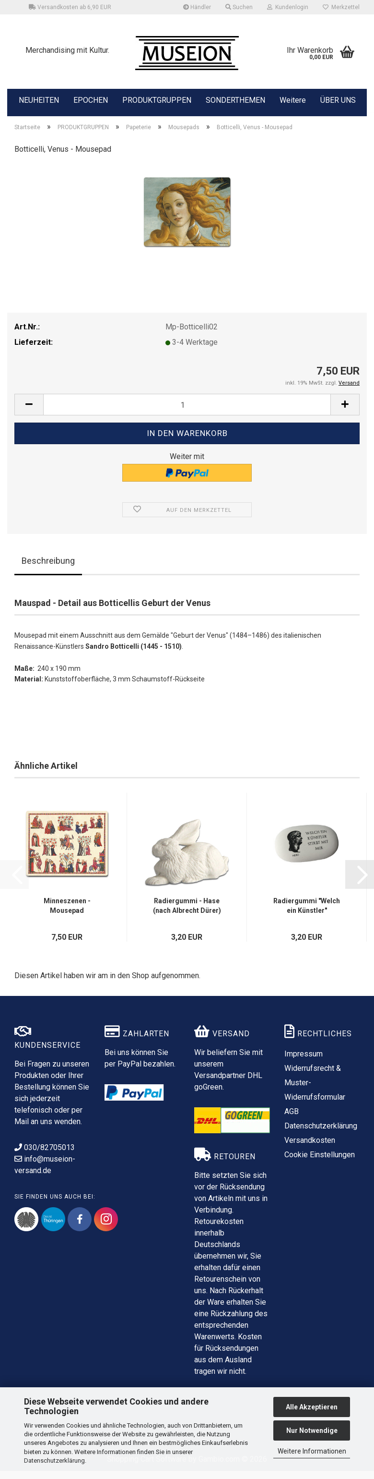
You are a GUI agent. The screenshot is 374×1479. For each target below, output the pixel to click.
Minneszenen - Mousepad (67, 913)
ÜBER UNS (338, 100)
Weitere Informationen (312, 1451)
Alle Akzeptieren (312, 1407)
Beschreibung (48, 569)
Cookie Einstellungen (319, 1162)
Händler (197, 7)
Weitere (293, 99)
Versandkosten (309, 1148)
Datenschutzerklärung (54, 1460)
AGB (291, 1119)
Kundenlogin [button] (287, 7)
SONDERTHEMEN (235, 99)
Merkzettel (341, 7)
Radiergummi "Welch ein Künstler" (306, 913)
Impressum (303, 1062)
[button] (28, 413)
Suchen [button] (239, 7)
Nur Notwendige (312, 1430)
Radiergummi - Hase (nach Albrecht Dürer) (187, 913)
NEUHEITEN (39, 99)
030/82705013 (44, 1155)
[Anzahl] (187, 413)
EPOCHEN (90, 99)
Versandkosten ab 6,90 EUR (70, 7)
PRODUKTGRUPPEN (156, 99)
